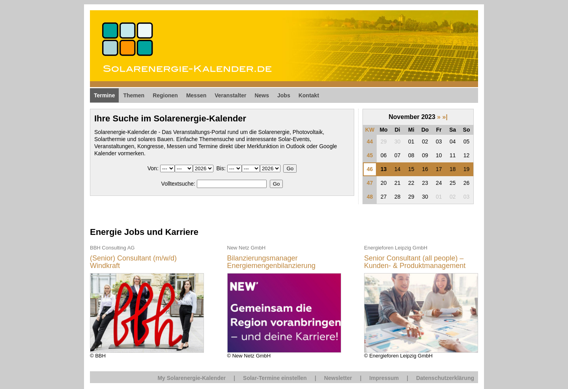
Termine (104, 95)
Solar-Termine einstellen (275, 378)
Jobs (283, 95)
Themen (133, 95)
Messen (196, 95)
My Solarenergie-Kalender (191, 378)
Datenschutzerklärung (445, 378)
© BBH (147, 301)
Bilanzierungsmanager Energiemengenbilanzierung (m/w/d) (271, 262)
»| (444, 117)
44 (370, 141)
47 (370, 183)
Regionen (165, 95)
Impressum (384, 378)
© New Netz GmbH (284, 301)
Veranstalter (230, 95)
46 (370, 169)
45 (370, 155)
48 (370, 197)
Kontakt (309, 95)
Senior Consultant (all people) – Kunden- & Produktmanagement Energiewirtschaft (414, 262)
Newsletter (338, 378)
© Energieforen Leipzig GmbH (421, 301)
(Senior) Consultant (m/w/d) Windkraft (133, 262)
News (261, 95)
